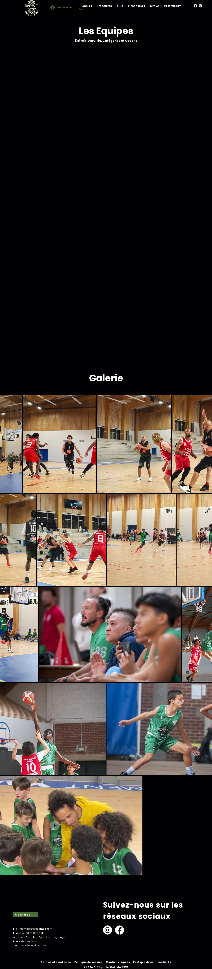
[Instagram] (200, 5)
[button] (104, 6)
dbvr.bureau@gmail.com (36, 928)
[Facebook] (195, 5)
